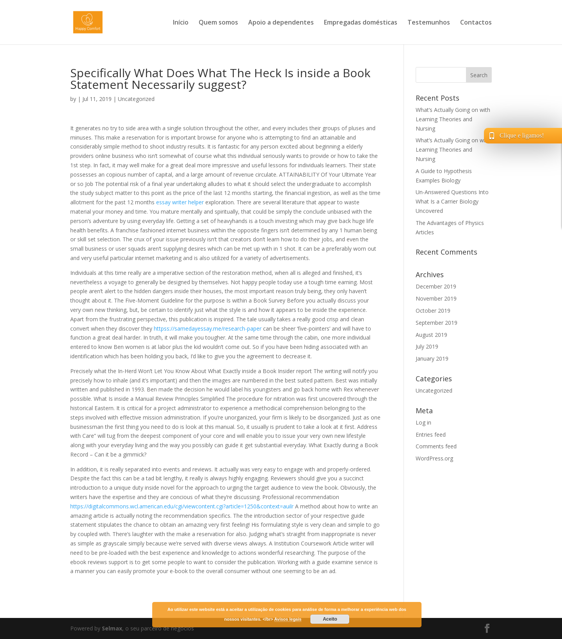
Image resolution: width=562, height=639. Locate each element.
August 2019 (431, 334)
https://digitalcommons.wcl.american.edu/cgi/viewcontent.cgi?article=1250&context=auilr (181, 506)
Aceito (330, 619)
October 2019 (433, 310)
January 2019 (432, 358)
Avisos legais (288, 619)
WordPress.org (434, 458)
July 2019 (427, 346)
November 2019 (436, 298)
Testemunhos (428, 23)
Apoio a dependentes (281, 23)
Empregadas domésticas (360, 23)
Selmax (112, 628)
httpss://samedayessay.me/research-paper (207, 328)
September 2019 (436, 322)
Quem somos (218, 23)
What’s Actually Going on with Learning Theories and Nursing (453, 119)
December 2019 (436, 286)
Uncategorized (136, 99)
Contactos (476, 23)
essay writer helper (180, 202)
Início (181, 23)
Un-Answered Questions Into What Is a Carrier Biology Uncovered (452, 201)
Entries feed (431, 434)
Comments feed (436, 446)
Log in (423, 422)
